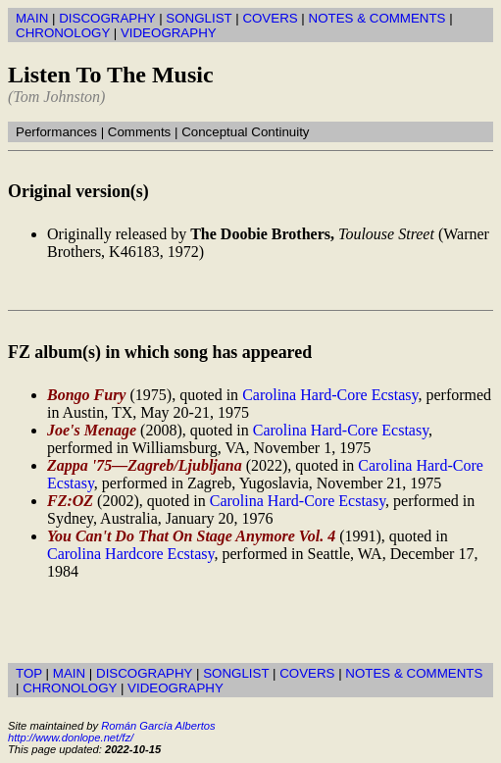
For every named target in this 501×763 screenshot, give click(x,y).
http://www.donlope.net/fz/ (70, 737)
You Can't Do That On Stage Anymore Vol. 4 (191, 536)
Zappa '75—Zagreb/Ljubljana (144, 465)
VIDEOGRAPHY (169, 32)
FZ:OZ (70, 500)
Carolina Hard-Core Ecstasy (330, 394)
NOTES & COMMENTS (377, 18)
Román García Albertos (158, 726)
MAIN (32, 18)
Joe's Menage (91, 430)
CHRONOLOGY (63, 32)
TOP (29, 673)
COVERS (269, 18)
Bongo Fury (86, 394)
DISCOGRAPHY (107, 18)
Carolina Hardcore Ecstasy (130, 553)
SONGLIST (198, 18)
